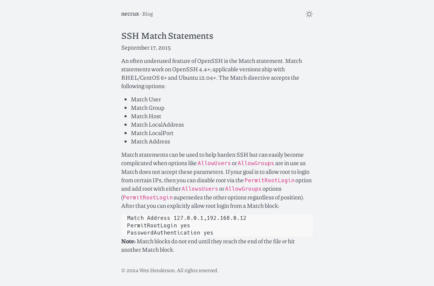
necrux (130, 13)
